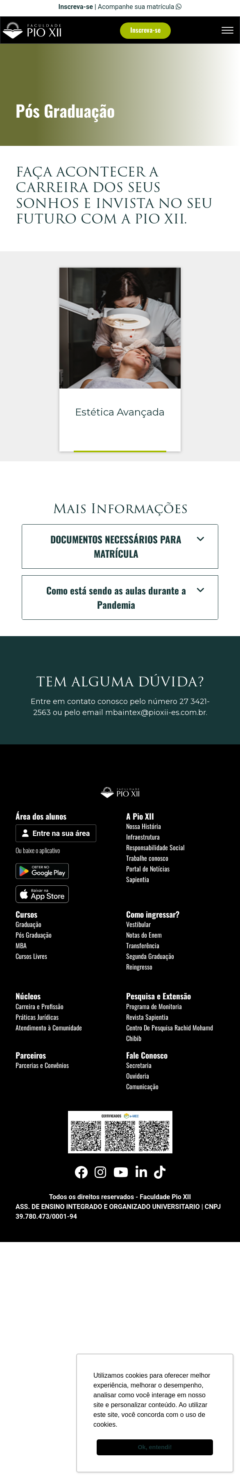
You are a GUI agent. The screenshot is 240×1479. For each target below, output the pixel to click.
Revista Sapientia (147, 1017)
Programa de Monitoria (154, 1006)
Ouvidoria (137, 1076)
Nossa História (143, 826)
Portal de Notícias (148, 869)
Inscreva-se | (78, 7)
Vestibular (138, 924)
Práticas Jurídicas (37, 1017)
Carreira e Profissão (39, 1006)
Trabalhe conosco (147, 858)
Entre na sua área (56, 833)
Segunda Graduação (150, 956)
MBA (21, 945)
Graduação (28, 924)
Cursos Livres (31, 956)
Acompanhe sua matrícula (140, 7)
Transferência (142, 945)
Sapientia (137, 879)
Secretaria (139, 1065)
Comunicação (142, 1086)
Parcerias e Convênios (42, 1065)
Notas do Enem (144, 935)
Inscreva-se (145, 30)
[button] (120, 546)
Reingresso (139, 967)
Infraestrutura (143, 837)
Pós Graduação (34, 935)
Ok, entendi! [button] (155, 1447)
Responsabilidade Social (155, 847)
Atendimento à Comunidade (49, 1027)
